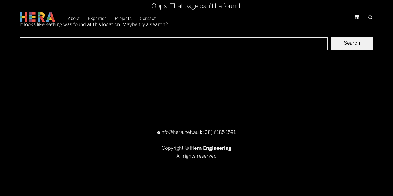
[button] (370, 18)
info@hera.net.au (179, 132)
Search (352, 43)
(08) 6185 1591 (219, 132)
